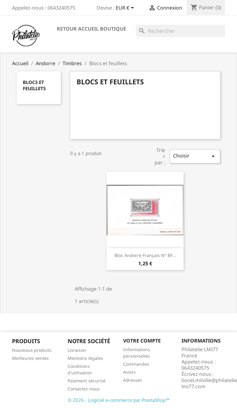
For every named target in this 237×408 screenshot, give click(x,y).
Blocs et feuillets (34, 85)
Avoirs (129, 372)
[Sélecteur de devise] (126, 8)
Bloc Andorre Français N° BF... (145, 255)
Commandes (136, 364)
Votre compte (142, 340)
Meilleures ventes (30, 358)
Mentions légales (85, 358)
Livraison (77, 350)
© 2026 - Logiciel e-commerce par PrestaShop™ (118, 400)
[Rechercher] (180, 31)
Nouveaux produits (32, 350)
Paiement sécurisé (87, 381)
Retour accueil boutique (91, 28)
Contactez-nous (84, 389)
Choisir (195, 156)
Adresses (132, 380)
